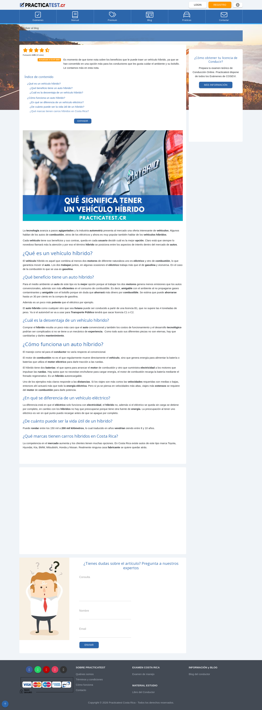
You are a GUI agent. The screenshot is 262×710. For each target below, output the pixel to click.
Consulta (84, 577)
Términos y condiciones (89, 679)
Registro (220, 4)
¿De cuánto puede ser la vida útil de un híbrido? (57, 106)
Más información (215, 84)
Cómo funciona (84, 684)
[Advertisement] (103, 511)
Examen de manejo (143, 674)
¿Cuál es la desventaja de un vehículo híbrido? (56, 92)
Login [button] (197, 4)
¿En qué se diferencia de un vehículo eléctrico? (57, 102)
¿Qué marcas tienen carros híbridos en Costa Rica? (59, 111)
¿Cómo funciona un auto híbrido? (46, 97)
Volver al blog (29, 28)
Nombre (84, 610)
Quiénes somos (85, 674)
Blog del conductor (199, 674)
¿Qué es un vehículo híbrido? (44, 83)
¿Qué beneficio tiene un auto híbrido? (51, 88)
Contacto (81, 690)
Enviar (89, 644)
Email (82, 628)
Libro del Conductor (143, 692)
